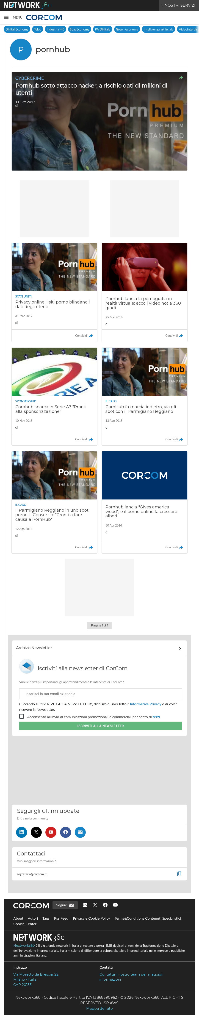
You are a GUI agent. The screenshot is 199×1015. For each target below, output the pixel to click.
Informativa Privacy (145, 704)
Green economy (127, 29)
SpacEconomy (79, 29)
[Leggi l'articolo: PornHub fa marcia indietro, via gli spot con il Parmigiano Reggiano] (144, 396)
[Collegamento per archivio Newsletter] (99, 648)
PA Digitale (102, 29)
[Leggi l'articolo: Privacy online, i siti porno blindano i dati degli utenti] (54, 292)
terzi (156, 716)
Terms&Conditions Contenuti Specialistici (148, 918)
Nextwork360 (24, 945)
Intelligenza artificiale (159, 29)
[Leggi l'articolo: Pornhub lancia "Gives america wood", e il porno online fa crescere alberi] (144, 502)
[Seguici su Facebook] (65, 832)
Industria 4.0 (55, 29)
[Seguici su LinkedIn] (21, 832)
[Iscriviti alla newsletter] (80, 832)
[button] (13, 17)
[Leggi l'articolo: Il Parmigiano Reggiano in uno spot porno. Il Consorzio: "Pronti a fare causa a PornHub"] (54, 502)
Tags (46, 918)
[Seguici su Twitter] (36, 832)
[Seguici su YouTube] (50, 832)
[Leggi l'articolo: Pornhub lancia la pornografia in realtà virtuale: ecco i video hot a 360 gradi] (144, 292)
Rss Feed (61, 918)
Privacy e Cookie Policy (91, 918)
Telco (37, 29)
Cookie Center (24, 923)
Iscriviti (100, 726)
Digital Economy (17, 29)
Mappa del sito (99, 1008)
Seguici (65, 905)
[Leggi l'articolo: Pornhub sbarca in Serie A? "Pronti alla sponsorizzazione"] (54, 396)
